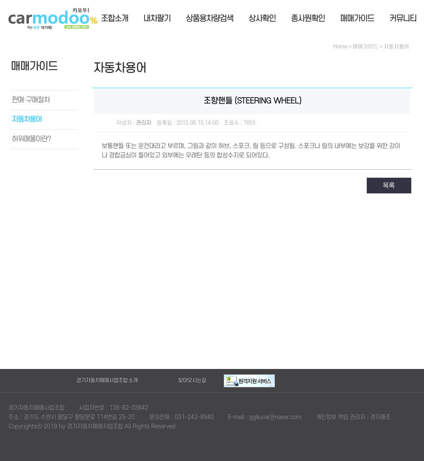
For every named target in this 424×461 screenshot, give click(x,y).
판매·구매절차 (31, 100)
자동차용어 (27, 119)
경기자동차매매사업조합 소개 (107, 380)
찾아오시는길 (192, 380)
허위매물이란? (31, 139)
